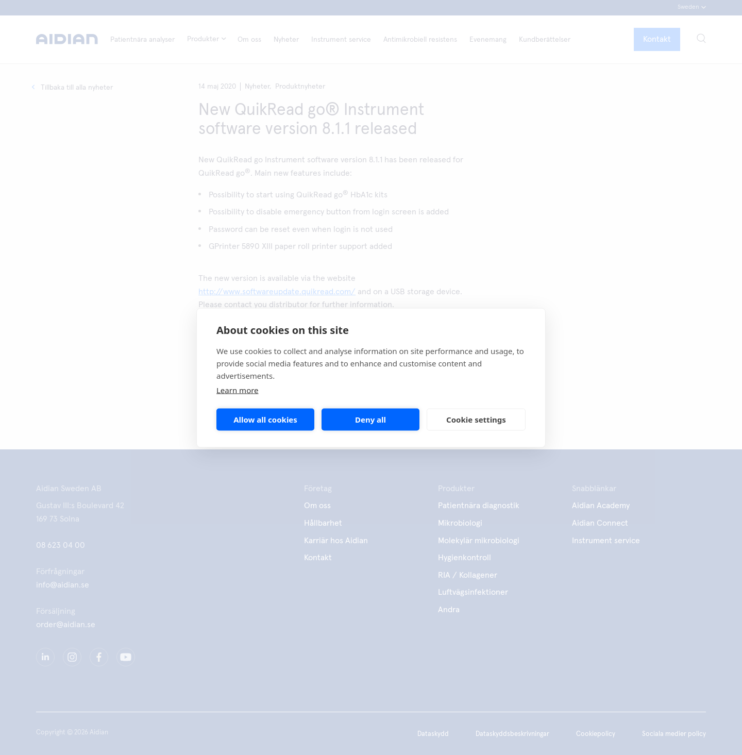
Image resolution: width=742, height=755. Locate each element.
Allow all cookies (265, 419)
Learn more (237, 389)
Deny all (370, 419)
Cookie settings (476, 419)
